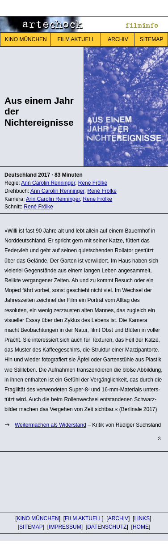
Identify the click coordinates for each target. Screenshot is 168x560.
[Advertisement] (71, 480)
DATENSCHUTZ (106, 527)
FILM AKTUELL (76, 39)
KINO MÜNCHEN (26, 39)
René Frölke (97, 199)
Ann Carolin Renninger (53, 199)
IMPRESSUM (65, 527)
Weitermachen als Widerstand (50, 425)
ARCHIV (118, 39)
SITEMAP (31, 527)
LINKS (142, 518)
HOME (141, 527)
